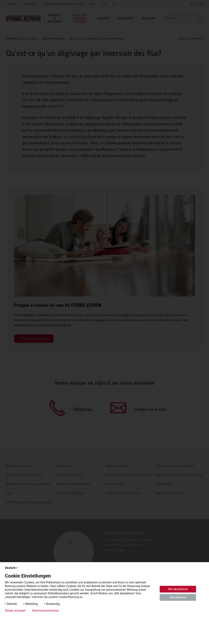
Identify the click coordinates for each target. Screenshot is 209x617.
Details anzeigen (15, 610)
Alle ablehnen (177, 597)
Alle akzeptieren (178, 589)
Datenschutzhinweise (45, 610)
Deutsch (12, 567)
